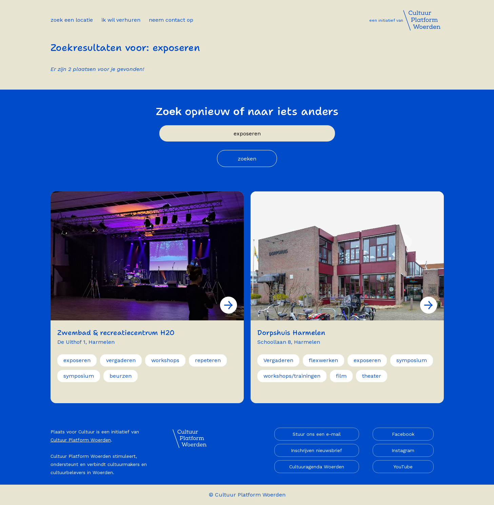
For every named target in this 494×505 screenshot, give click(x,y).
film (341, 376)
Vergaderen (278, 360)
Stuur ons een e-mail (317, 434)
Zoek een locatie (72, 20)
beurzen (121, 376)
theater (371, 376)
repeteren (208, 360)
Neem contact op (171, 20)
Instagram (403, 450)
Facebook (403, 434)
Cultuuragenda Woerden (316, 466)
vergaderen (121, 360)
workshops (165, 360)
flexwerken (323, 360)
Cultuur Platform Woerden (81, 440)
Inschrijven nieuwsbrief (316, 450)
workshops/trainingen (291, 376)
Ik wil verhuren (120, 20)
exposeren (77, 360)
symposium (78, 376)
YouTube (403, 466)
